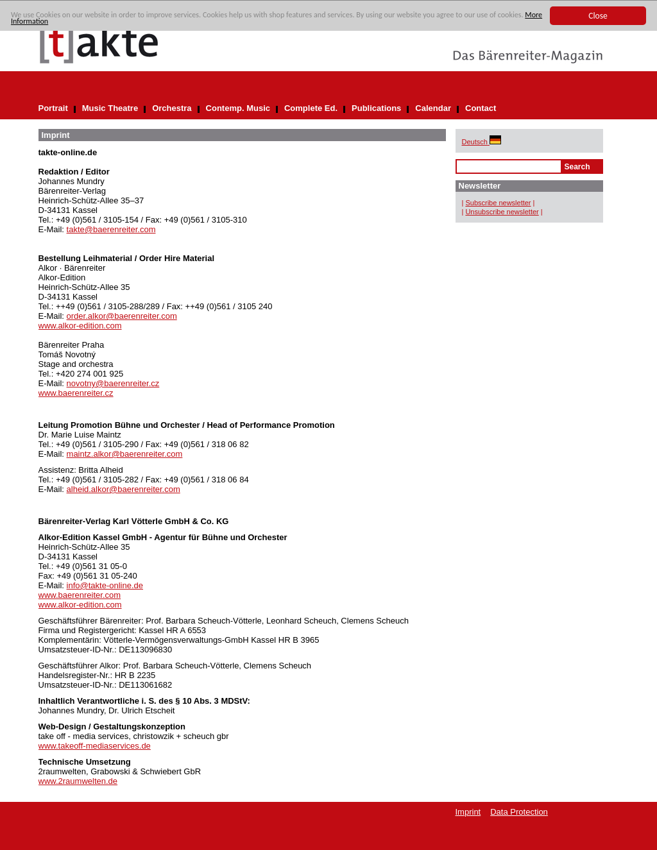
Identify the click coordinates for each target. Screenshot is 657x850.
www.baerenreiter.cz (76, 393)
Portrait (53, 108)
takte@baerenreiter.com (111, 229)
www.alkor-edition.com (80, 325)
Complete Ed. (310, 108)
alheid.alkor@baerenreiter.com (123, 489)
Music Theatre (110, 108)
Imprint (468, 812)
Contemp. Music (238, 108)
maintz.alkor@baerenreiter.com (125, 454)
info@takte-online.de (105, 585)
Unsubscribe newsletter (501, 212)
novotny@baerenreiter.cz (113, 383)
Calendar (433, 108)
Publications (376, 108)
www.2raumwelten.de (78, 781)
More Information (97, 25)
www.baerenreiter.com (79, 595)
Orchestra (171, 108)
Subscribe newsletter (498, 203)
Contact (480, 108)
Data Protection (519, 812)
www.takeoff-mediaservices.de (94, 746)
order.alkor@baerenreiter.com (122, 316)
